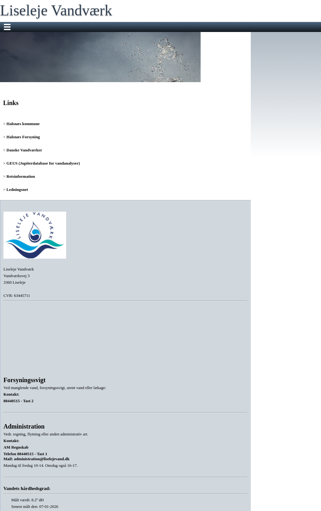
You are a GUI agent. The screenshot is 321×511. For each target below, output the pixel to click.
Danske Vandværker (24, 150)
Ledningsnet (17, 189)
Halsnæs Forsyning (23, 136)
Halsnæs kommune (23, 123)
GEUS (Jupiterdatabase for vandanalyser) (43, 163)
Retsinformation (21, 176)
